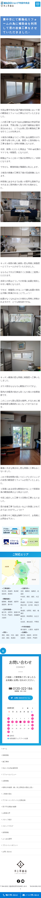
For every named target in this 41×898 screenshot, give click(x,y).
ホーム (5, 749)
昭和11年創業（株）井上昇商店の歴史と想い (18, 787)
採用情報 (6, 832)
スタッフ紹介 (7, 819)
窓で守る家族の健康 (9, 807)
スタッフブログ (8, 826)
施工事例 (6, 761)
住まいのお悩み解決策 (10, 768)
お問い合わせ (7, 852)
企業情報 (6, 781)
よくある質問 (7, 839)
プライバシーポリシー (10, 845)
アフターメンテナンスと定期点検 (14, 800)
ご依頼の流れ (7, 794)
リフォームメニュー (9, 774)
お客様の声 (6, 813)
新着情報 (6, 755)
